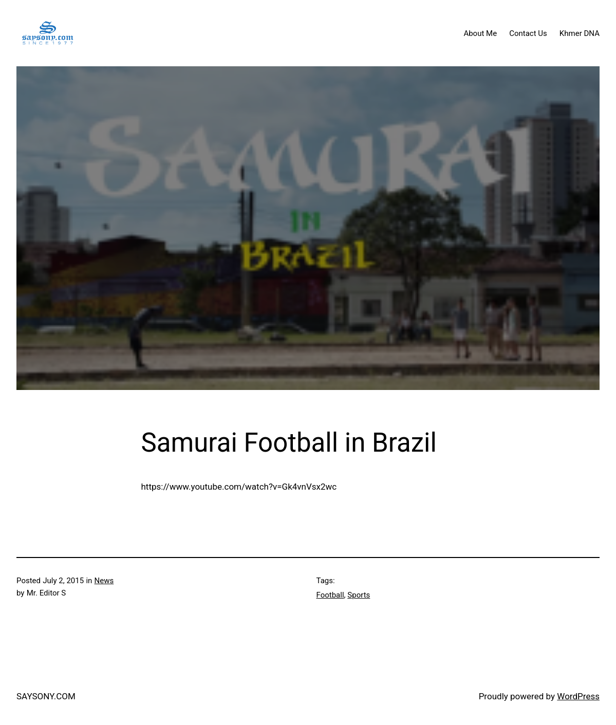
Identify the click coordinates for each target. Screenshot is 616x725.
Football (330, 595)
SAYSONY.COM (46, 696)
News (104, 580)
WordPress (578, 696)
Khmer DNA (579, 33)
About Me (480, 33)
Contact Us (528, 33)
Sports (358, 595)
